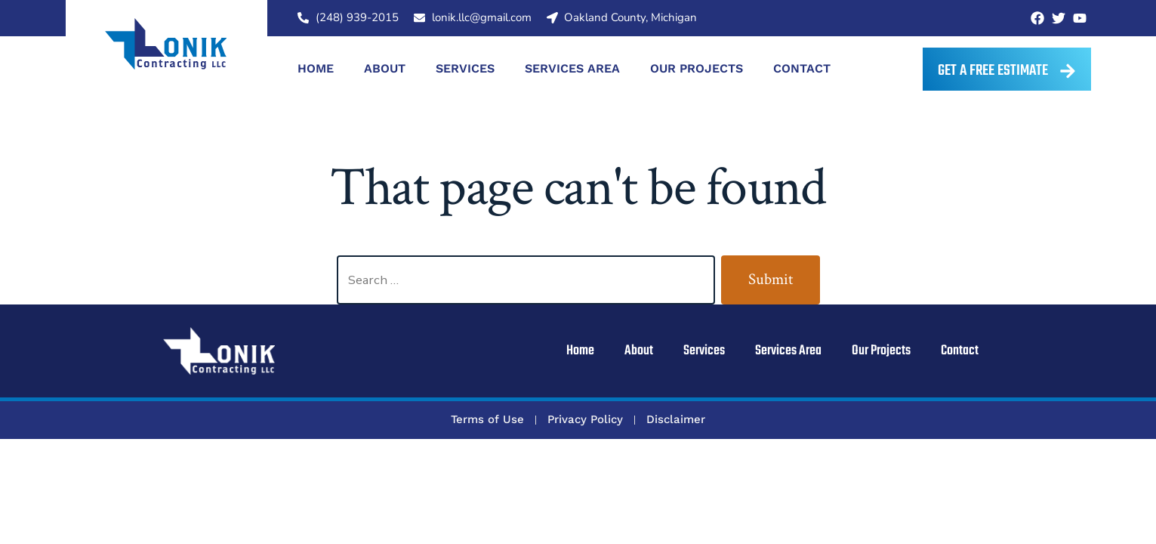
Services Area (572, 68)
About (384, 68)
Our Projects (696, 68)
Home (315, 68)
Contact (802, 68)
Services (465, 68)
